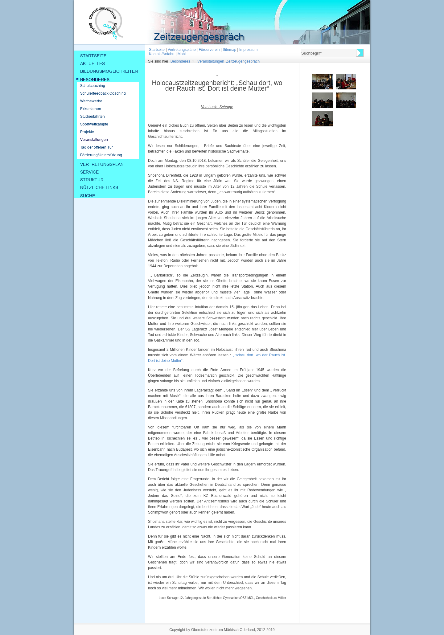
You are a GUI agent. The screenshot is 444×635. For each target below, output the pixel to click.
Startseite (157, 49)
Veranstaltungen (210, 61)
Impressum (248, 49)
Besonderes (180, 61)
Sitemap (229, 49)
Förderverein (209, 49)
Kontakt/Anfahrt (162, 54)
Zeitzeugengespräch (243, 61)
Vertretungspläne (182, 49)
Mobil (182, 54)
